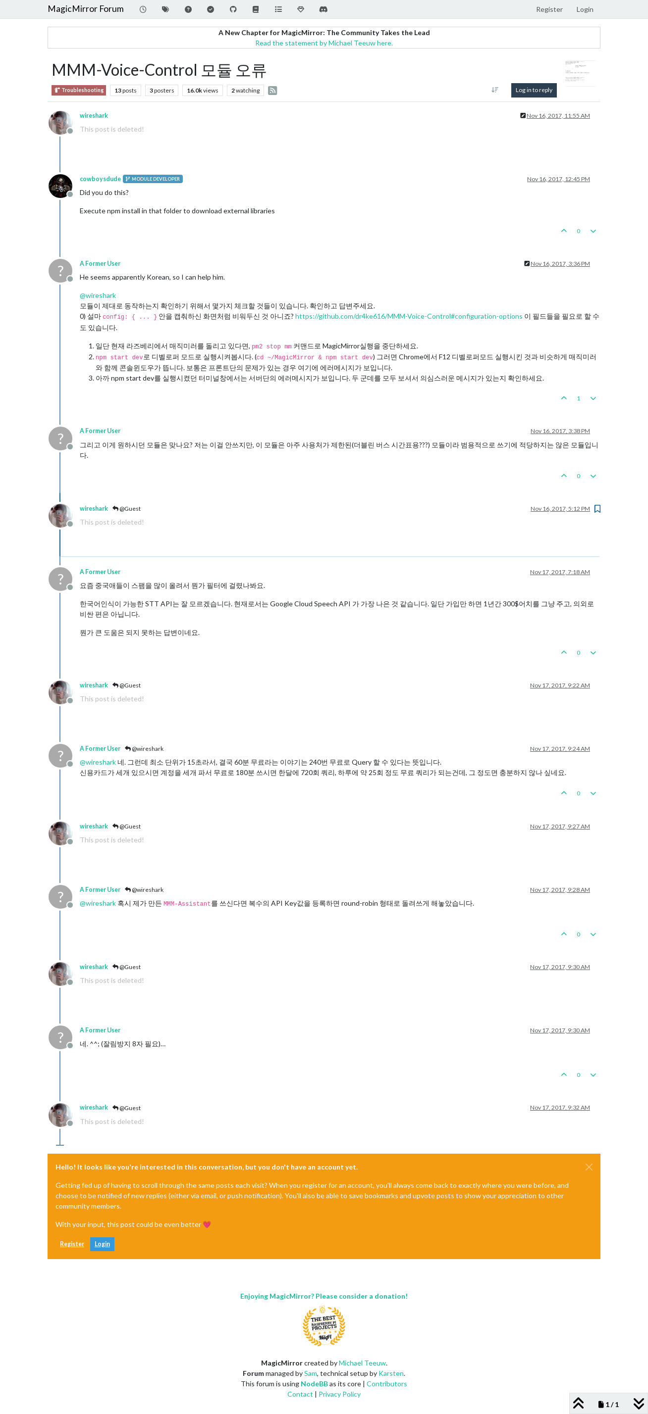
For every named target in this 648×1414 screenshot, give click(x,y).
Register (72, 1244)
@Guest (126, 508)
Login (102, 1244)
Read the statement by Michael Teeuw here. (324, 43)
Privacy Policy (340, 1394)
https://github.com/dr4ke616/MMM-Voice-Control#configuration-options (409, 316)
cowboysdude (100, 179)
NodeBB (314, 1383)
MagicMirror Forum (86, 8)
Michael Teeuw (362, 1363)
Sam (310, 1373)
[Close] (589, 1167)
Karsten (391, 1373)
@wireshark (144, 748)
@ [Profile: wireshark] (98, 295)
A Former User (100, 263)
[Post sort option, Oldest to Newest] (495, 90)
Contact (300, 1394)
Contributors (387, 1383)
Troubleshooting (79, 90)
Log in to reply (534, 90)
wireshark (94, 115)
